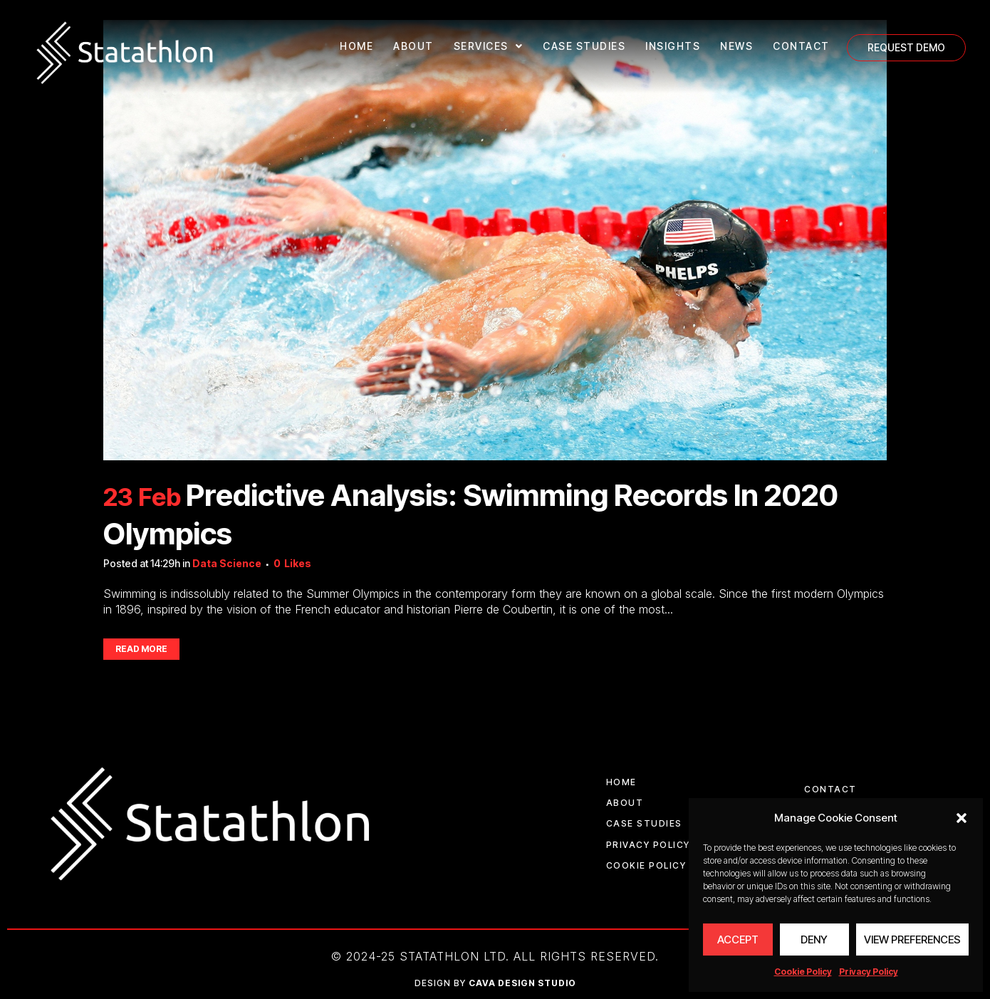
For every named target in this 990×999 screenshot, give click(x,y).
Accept (738, 939)
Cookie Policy (803, 971)
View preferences (912, 939)
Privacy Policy (868, 971)
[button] (961, 818)
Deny (814, 939)
